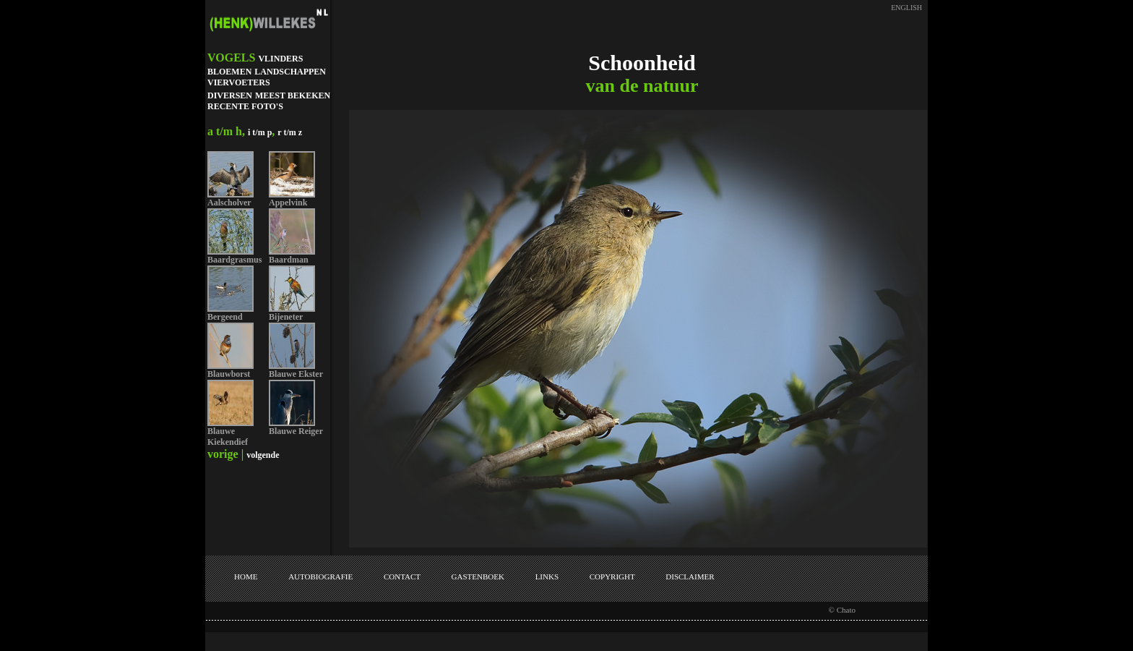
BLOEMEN (229, 72)
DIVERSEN (229, 95)
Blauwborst (228, 374)
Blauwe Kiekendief (227, 436)
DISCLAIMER (689, 576)
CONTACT (402, 576)
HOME (245, 576)
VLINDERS (280, 59)
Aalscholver (229, 202)
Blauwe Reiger (296, 431)
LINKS (547, 576)
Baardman (289, 260)
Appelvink (288, 202)
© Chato (842, 609)
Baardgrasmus (234, 260)
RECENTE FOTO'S (245, 106)
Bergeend (225, 317)
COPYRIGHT (612, 576)
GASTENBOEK (478, 576)
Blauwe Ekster (296, 374)
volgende (262, 455)
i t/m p (260, 132)
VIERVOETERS (238, 82)
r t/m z (289, 132)
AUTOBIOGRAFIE (320, 576)
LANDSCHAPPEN (290, 72)
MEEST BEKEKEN (292, 95)
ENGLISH (906, 8)
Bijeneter (286, 317)
